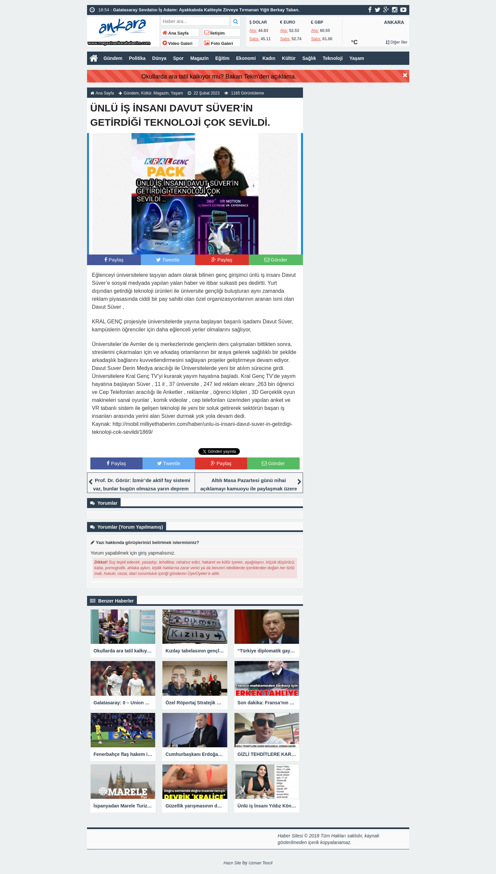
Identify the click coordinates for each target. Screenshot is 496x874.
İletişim (214, 33)
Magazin (199, 58)
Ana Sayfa (175, 33)
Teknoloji (333, 58)
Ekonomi (246, 58)
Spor (178, 58)
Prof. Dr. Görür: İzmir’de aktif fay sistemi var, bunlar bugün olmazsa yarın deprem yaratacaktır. (141, 488)
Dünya (159, 58)
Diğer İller (397, 42)
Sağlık (309, 58)
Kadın (268, 58)
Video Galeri (177, 43)
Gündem (113, 58)
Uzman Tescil (260, 863)
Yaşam (356, 58)
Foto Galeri (218, 43)
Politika (137, 58)
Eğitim (222, 58)
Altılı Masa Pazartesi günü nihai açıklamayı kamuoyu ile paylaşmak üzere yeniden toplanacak (248, 488)
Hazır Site (232, 863)
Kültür (289, 58)
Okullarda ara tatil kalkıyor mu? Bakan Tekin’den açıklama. (218, 76)
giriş (142, 553)
